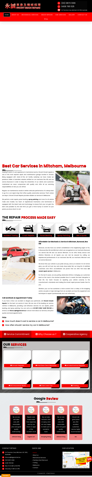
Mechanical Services (39, 458)
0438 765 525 (65, 6)
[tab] (46, 321)
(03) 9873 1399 (66, 3)
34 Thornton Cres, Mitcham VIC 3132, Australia (72, 10)
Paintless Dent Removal (40, 460)
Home (35, 452)
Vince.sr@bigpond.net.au (12, 457)
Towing (35, 463)
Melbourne (36, 465)
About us (35, 455)
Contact (35, 468)
